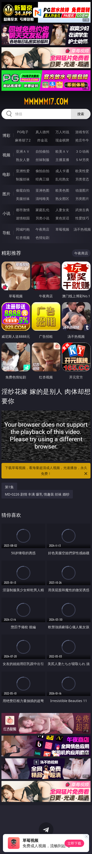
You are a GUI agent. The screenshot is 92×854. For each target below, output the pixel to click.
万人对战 (62, 132)
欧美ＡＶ (62, 151)
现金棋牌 (62, 140)
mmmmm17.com (46, 101)
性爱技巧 (82, 218)
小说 (6, 213)
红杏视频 (23, 237)
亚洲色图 (42, 190)
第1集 (9, 487)
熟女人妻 (23, 159)
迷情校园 (23, 218)
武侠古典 (82, 209)
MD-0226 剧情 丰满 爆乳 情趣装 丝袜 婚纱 (37, 494)
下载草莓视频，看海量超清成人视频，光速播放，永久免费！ (46, 471)
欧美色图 (62, 190)
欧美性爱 (82, 171)
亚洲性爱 (23, 171)
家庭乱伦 (42, 209)
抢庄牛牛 (82, 140)
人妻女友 (62, 209)
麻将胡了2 (23, 140)
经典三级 (42, 179)
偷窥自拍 (23, 190)
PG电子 (22, 132)
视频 (6, 155)
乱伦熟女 (62, 179)
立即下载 (74, 843)
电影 (6, 174)
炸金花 (42, 140)
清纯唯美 (42, 198)
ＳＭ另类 (82, 159)
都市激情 (23, 209)
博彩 (6, 135)
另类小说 (42, 218)
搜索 (80, 114)
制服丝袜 (23, 179)
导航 (6, 232)
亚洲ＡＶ (23, 151)
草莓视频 (62, 229)
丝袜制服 (42, 159)
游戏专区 (82, 132)
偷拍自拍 (42, 171)
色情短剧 (42, 237)
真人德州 (42, 132)
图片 (6, 194)
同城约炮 (23, 229)
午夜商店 (42, 229)
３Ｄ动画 (82, 151)
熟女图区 (62, 198)
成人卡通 (62, 171)
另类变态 (82, 179)
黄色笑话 (62, 218)
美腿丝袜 (23, 198)
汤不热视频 (82, 229)
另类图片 (82, 198)
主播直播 (62, 159)
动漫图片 (82, 190)
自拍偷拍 (42, 151)
